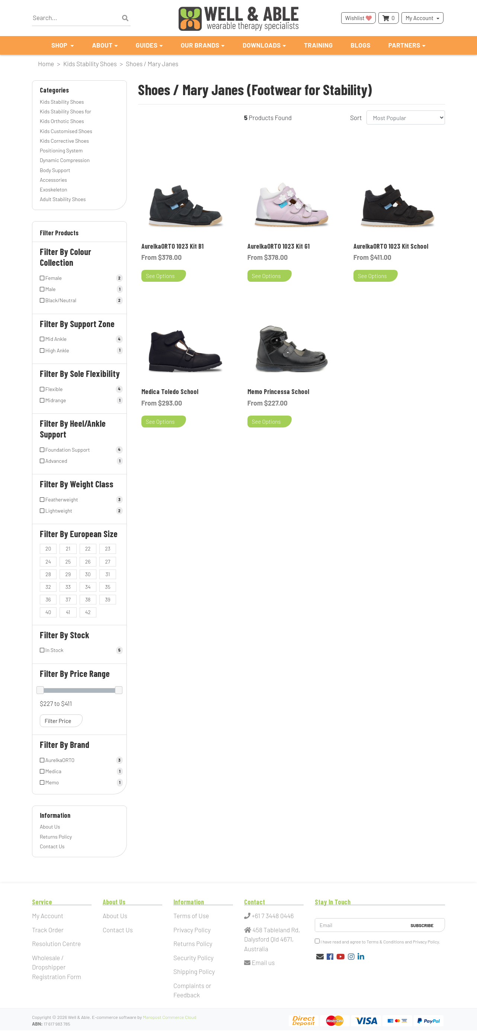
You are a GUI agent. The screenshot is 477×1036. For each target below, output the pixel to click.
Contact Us (52, 846)
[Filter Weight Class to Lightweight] (79, 510)
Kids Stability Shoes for (65, 111)
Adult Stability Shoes (63, 199)
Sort (356, 117)
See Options (160, 275)
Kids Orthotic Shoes (62, 121)
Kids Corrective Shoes (64, 141)
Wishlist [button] (358, 17)
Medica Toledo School (169, 391)
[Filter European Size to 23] (107, 548)
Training (318, 45)
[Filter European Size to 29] (68, 574)
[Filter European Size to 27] (107, 562)
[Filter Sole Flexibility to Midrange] (79, 400)
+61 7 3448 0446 (269, 915)
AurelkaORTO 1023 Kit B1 (172, 246)
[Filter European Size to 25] (68, 562)
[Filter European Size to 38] (88, 599)
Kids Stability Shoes (62, 102)
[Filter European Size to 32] (48, 587)
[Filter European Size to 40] (48, 612)
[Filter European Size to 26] (88, 562)
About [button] (102, 45)
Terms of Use (191, 915)
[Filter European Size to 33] (68, 587)
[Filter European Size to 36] (48, 599)
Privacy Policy (192, 929)
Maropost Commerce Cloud (169, 1017)
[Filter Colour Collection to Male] (79, 289)
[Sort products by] (405, 117)
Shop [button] (60, 45)
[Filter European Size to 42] (88, 612)
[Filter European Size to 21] (68, 548)
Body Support (55, 170)
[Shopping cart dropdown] (388, 18)
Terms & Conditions (385, 941)
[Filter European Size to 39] (107, 599)
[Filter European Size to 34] (88, 587)
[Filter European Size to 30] (88, 574)
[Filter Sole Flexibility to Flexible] (79, 389)
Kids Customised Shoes (66, 131)
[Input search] (81, 18)
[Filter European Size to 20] (48, 548)
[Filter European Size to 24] (48, 562)
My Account (419, 17)
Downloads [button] (262, 45)
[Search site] (125, 18)
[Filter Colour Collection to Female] (79, 278)
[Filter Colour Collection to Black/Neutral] (79, 300)
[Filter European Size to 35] (107, 587)
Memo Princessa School (278, 391)
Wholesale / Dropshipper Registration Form (56, 967)
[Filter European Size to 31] (107, 574)
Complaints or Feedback (192, 990)
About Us (50, 826)
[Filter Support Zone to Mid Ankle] (79, 339)
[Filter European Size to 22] (88, 548)
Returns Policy (56, 836)
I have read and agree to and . (377, 941)
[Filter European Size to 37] (68, 599)
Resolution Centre (56, 943)
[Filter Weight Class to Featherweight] (79, 499)
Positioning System (61, 150)
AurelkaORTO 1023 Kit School (390, 246)
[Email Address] (360, 925)
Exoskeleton (53, 189)
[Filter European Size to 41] (68, 612)
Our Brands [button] (200, 45)
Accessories (53, 180)
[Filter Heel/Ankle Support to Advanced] (79, 461)
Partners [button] (404, 45)
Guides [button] (147, 45)
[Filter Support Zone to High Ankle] (79, 350)
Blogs (360, 45)
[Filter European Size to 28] (48, 574)
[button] (79, 234)
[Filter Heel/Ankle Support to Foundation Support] (79, 449)
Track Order (48, 929)
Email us (259, 962)
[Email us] (320, 956)
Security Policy (193, 957)
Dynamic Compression (65, 160)
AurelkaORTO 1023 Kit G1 (278, 246)
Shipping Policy (194, 971)
